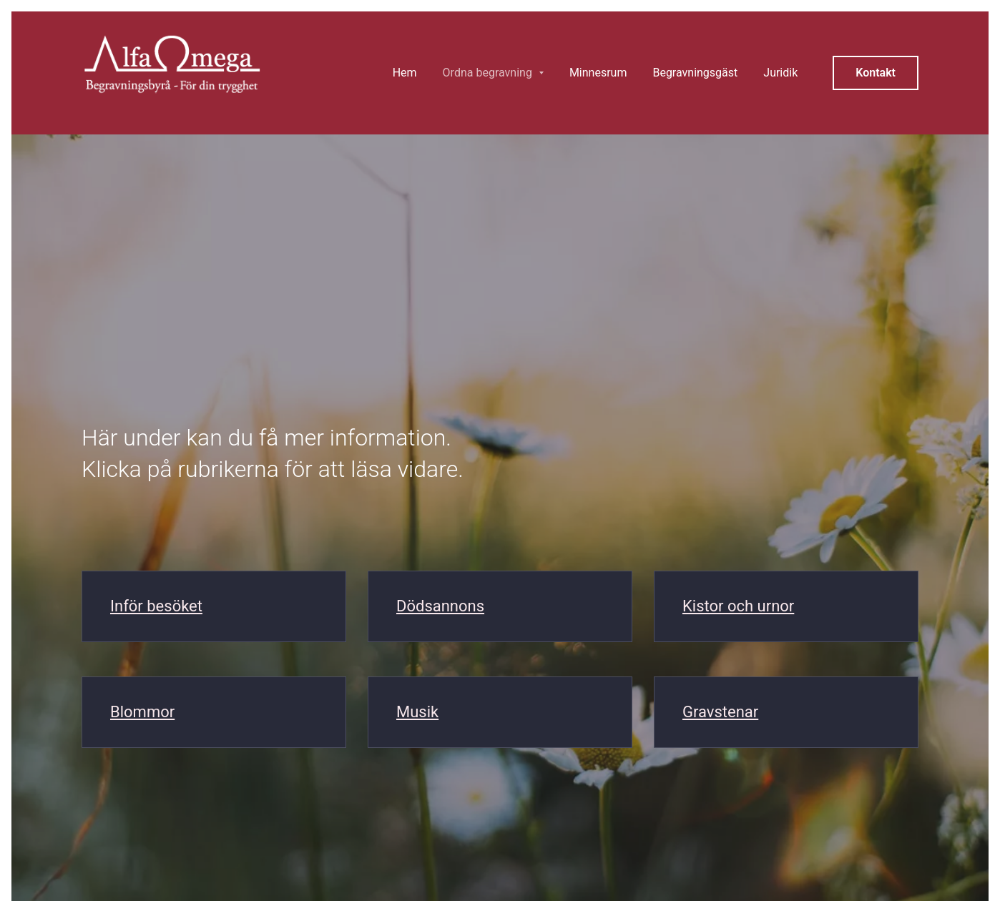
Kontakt (876, 72)
